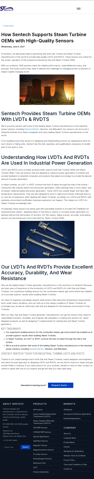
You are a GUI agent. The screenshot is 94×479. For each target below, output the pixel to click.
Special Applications (41, 436)
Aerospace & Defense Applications (77, 414)
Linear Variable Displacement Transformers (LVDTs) (44, 415)
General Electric (32, 129)
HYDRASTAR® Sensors (42, 432)
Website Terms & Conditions (75, 456)
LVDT (35, 467)
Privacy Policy (69, 460)
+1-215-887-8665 (10, 440)
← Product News (7, 26)
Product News (69, 442)
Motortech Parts (39, 463)
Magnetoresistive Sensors (43, 450)
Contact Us (68, 469)
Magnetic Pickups (40, 445)
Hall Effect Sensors (40, 441)
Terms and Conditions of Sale (75, 464)
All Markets (68, 410)
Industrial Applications (72, 418)
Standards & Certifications (74, 451)
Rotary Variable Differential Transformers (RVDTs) (43, 422)
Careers (67, 447)
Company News (70, 438)
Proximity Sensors (40, 454)
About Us (67, 433)
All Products (38, 410)
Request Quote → (61, 385)
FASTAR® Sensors (40, 428)
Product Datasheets (41, 472)
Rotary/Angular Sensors (42, 459)
